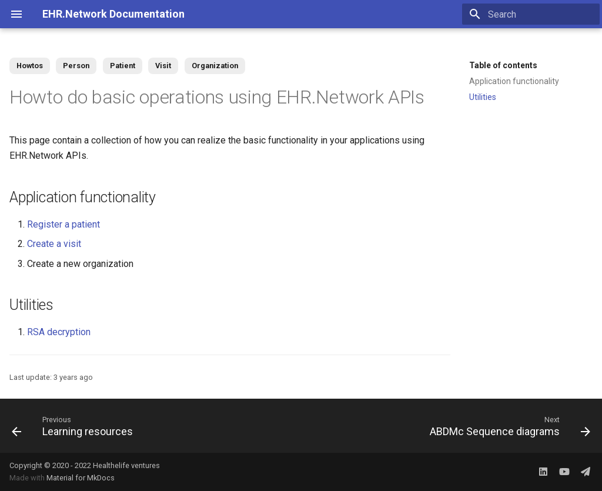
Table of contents (503, 65)
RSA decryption (59, 332)
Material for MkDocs (80, 477)
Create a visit (54, 243)
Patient (122, 65)
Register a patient (63, 224)
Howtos (29, 65)
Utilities (482, 97)
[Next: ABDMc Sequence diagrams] (507, 425)
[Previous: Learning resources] (75, 425)
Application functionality (514, 81)
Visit (163, 65)
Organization (215, 65)
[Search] (531, 14)
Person (76, 65)
